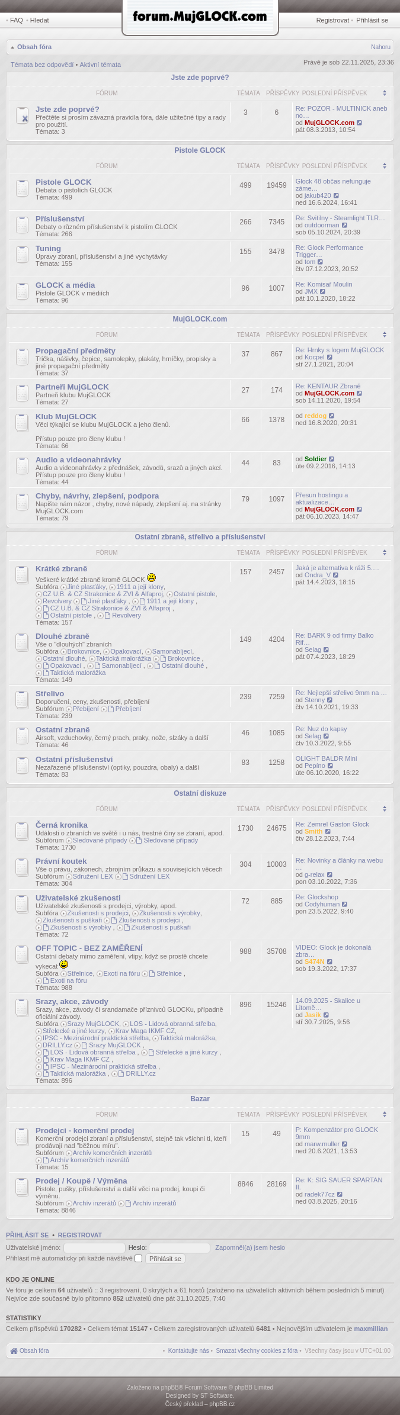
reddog (316, 415)
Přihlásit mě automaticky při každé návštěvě (74, 1258)
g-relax (315, 874)
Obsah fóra (34, 46)
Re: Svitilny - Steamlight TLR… (340, 217)
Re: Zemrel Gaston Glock (332, 824)
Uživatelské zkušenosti (78, 897)
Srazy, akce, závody (72, 1001)
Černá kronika (62, 825)
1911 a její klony (140, 586)
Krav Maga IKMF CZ (145, 1030)
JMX (311, 291)
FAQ (16, 20)
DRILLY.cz (57, 1045)
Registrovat (333, 20)
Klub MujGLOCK (66, 416)
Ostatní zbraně (63, 729)
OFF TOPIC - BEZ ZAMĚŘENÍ (89, 948)
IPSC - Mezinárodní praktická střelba (96, 1037)
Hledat (39, 20)
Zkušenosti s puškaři (72, 920)
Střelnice (80, 973)
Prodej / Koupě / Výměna (81, 1180)
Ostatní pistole (194, 593)
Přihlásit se (372, 20)
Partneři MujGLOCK (72, 386)
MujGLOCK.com (329, 122)
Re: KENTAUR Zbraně (328, 386)
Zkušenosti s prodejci (98, 912)
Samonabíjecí (172, 651)
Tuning (48, 248)
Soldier (316, 458)
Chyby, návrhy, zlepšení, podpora (97, 495)
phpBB (170, 1387)
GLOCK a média (65, 285)
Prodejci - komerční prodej (85, 1130)
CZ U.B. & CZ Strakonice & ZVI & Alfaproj (103, 593)
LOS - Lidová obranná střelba (172, 1023)
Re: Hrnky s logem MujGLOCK (340, 349)
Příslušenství (60, 218)
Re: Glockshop (317, 897)
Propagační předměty (76, 350)
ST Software (216, 1396)
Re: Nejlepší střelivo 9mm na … (342, 692)
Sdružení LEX (93, 876)
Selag (313, 649)
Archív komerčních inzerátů (112, 1152)
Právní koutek (61, 861)
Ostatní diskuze (200, 793)
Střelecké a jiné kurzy (74, 1030)
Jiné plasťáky (87, 586)
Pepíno (315, 765)
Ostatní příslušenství (74, 759)
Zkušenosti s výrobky (169, 912)
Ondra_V (318, 574)
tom (310, 261)
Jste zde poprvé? (200, 77)
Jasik (313, 1014)
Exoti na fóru (122, 973)
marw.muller (322, 1143)
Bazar (200, 1099)
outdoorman (322, 225)
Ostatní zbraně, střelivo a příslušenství (200, 537)
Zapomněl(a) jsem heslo (250, 1247)
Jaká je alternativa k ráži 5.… (337, 567)
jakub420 (318, 195)
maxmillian (371, 1328)
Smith (314, 831)
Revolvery (57, 600)
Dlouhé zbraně (62, 636)
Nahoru (381, 47)
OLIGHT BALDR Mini (326, 758)
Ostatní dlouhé (64, 658)
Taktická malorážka (124, 658)
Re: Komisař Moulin (324, 284)
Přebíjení (86, 708)
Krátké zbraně (61, 568)
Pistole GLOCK (199, 150)
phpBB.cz (222, 1404)
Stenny (315, 699)
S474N (315, 961)
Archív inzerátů (94, 1203)
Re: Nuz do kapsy (321, 728)
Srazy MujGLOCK (93, 1023)
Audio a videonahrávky (78, 459)
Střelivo (50, 693)
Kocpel (315, 357)
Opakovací (126, 651)
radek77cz (320, 1194)
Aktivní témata (100, 64)
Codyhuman (322, 904)
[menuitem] (257, 1351)
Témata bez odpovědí (42, 64)
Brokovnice (84, 651)
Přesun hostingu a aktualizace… (322, 498)
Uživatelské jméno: (33, 1247)
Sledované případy (100, 840)
